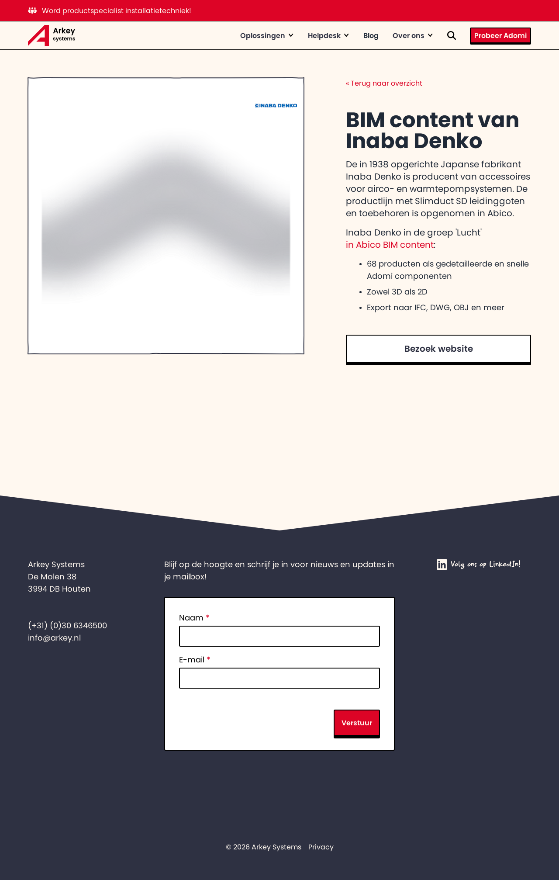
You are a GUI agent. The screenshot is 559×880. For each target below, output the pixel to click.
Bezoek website (438, 348)
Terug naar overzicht (384, 83)
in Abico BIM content (390, 244)
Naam (194, 618)
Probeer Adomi (500, 35)
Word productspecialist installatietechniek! (109, 10)
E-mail (194, 660)
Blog (371, 35)
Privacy (321, 846)
